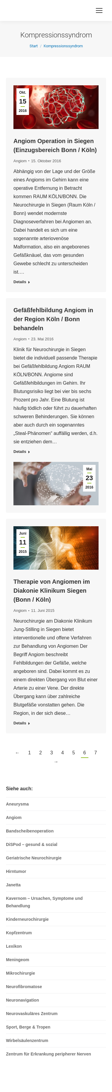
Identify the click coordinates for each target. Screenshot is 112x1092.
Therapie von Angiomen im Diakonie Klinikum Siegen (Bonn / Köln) (51, 590)
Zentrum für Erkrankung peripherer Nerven (48, 1054)
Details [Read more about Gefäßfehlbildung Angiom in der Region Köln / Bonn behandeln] (19, 451)
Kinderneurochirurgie (27, 919)
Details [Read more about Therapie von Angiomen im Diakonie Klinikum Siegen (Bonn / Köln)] (19, 723)
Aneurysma (17, 804)
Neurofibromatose (24, 986)
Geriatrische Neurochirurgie (34, 858)
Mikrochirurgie (20, 973)
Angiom (20, 161)
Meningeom (17, 959)
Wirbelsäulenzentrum (27, 1040)
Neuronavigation (22, 1000)
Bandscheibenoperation (29, 831)
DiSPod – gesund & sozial (31, 844)
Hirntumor (16, 871)
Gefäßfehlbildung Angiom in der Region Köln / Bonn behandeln (53, 319)
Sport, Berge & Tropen (28, 1027)
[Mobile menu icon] (99, 10)
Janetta (13, 884)
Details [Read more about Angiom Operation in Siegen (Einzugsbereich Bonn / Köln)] (19, 282)
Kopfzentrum (19, 932)
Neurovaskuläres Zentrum (32, 1013)
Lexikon (14, 946)
